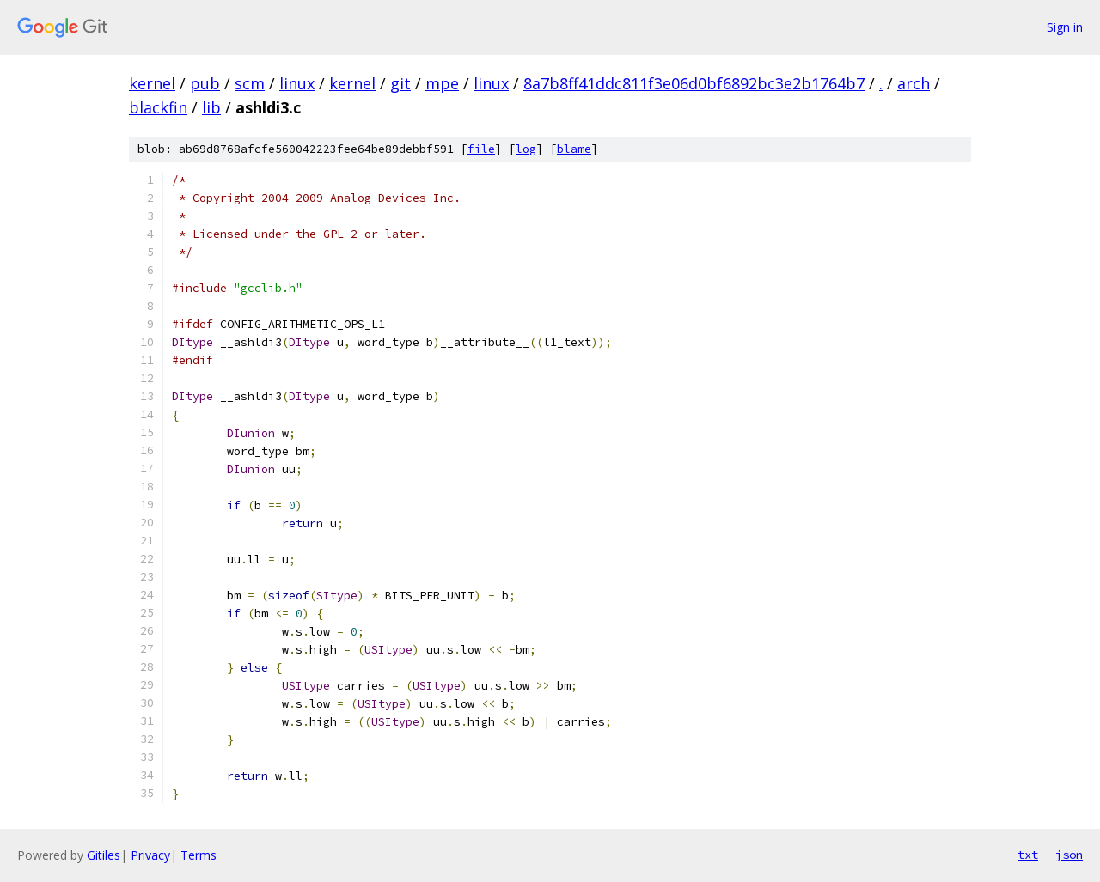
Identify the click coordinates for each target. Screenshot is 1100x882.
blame (574, 149)
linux (297, 83)
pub (205, 83)
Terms (198, 855)
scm (250, 83)
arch (913, 83)
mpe (442, 83)
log (526, 149)
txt (1028, 854)
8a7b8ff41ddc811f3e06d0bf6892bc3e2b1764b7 (694, 83)
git (400, 83)
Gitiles (103, 855)
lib (211, 107)
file (481, 149)
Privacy (150, 855)
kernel (152, 83)
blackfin (158, 107)
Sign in (1065, 27)
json (1069, 854)
